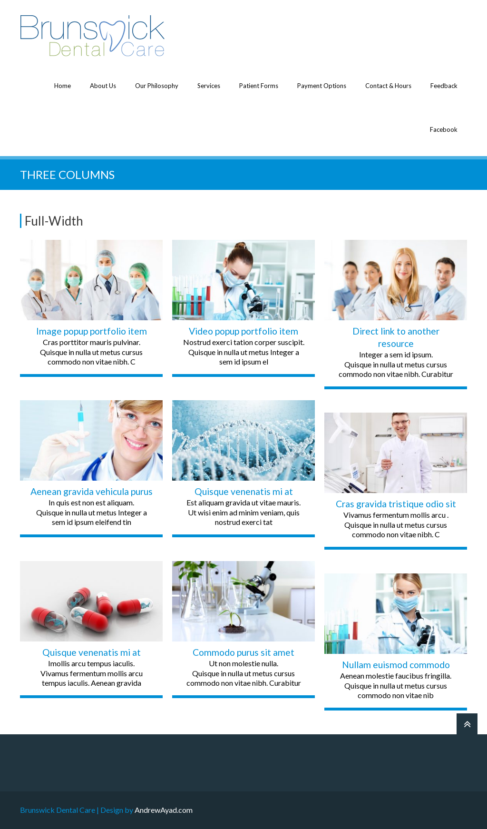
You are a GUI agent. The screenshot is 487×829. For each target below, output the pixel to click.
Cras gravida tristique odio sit (396, 503)
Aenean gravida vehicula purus (91, 491)
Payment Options (321, 85)
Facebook (444, 129)
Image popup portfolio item (91, 331)
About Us (103, 85)
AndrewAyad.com (164, 809)
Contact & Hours (388, 85)
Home (62, 85)
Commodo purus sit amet (243, 652)
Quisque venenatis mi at (244, 491)
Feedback (444, 85)
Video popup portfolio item (243, 331)
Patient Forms (258, 85)
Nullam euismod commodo (396, 664)
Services (208, 85)
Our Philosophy (156, 85)
